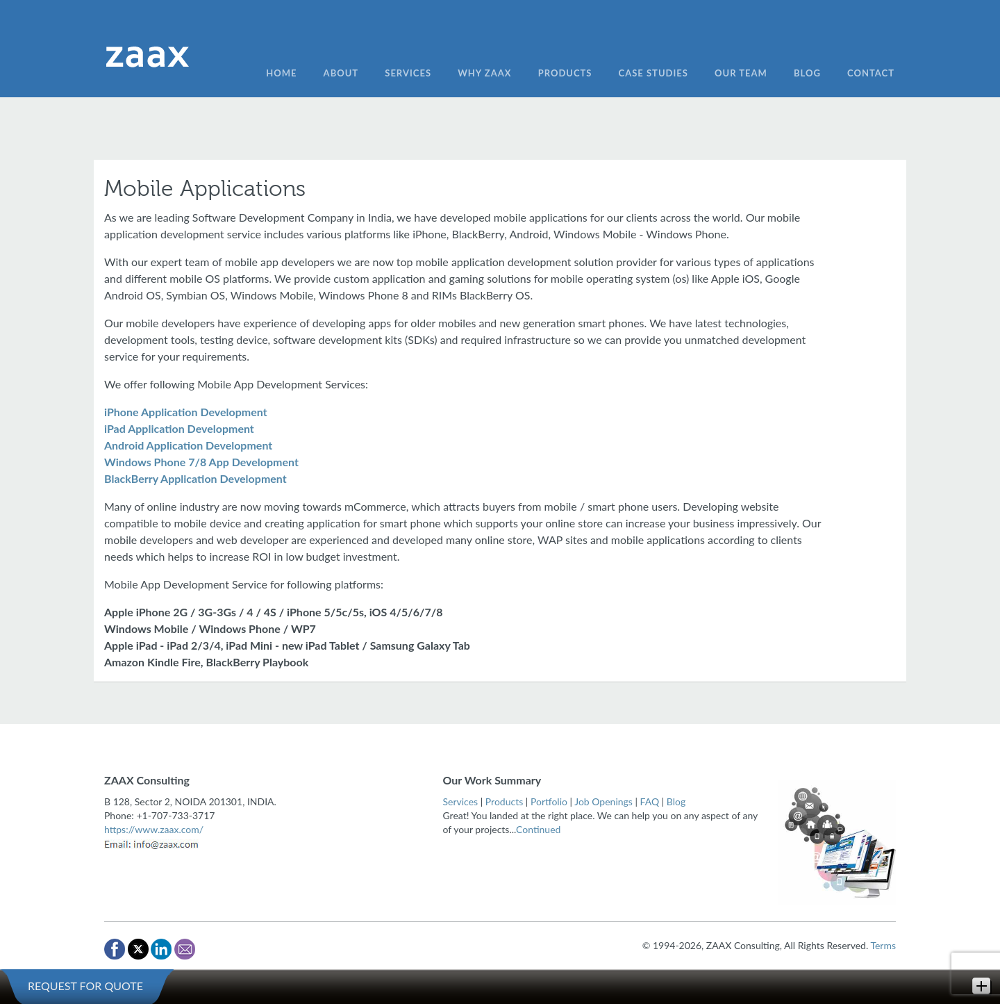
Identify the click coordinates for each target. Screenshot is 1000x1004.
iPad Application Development (179, 428)
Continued (538, 829)
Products (504, 801)
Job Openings (603, 801)
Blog (676, 801)
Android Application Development (188, 445)
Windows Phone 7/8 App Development (201, 461)
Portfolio (549, 801)
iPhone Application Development (185, 411)
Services (460, 801)
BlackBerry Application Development (195, 478)
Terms (883, 945)
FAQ (650, 801)
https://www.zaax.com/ (153, 829)
